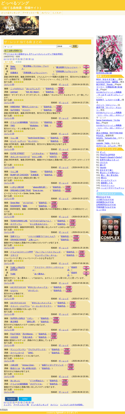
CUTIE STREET (17, 153)
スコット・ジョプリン (20, 306)
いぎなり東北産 (17, 187)
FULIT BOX (15, 334)
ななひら (14, 290)
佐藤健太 (14, 73)
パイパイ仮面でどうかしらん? (41, 236)
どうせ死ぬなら (37, 381)
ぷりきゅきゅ (38, 153)
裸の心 (104, 178)
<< (5, 59)
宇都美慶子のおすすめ (106, 207)
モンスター (33, 141)
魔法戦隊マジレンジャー (67, 67)
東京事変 (14, 322)
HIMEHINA (15, 107)
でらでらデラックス (37, 349)
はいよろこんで (33, 89)
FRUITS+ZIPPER (107, 155)
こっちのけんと (17, 89)
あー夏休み (39, 274)
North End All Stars (36, 138)
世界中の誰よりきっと (109, 160)
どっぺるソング (15, 3)
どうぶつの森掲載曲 (19, 122)
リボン (30, 318)
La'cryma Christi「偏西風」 (108, 82)
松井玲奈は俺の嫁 (104, 73)
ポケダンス (33, 290)
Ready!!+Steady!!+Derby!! (111, 157)
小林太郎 (14, 365)
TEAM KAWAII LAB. (19, 221)
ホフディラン (16, 224)
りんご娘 (14, 138)
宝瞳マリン (15, 236)
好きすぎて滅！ (106, 170)
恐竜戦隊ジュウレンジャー (35, 73)
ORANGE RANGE (18, 240)
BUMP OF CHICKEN (19, 175)
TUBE (13, 274)
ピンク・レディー (18, 141)
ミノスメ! (56, 13)
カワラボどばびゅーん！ (40, 221)
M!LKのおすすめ (103, 197)
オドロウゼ (28, 203)
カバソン (45, 13)
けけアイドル (36, 384)
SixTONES (15, 110)
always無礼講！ (40, 187)
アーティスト (30, 13)
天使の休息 (27, 337)
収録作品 (50, 89)
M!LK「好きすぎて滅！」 (107, 79)
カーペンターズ (17, 353)
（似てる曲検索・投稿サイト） (21, 7)
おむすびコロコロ (18, 287)
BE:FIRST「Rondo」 (105, 84)
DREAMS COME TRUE (20, 190)
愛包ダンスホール (30, 107)
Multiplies (34, 126)
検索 (75, 46)
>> (33, 59)
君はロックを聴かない (109, 173)
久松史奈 (14, 337)
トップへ (7, 405)
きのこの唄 (37, 157)
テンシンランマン (18, 349)
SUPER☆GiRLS (17, 318)
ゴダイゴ (14, 255)
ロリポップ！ (72, 413)
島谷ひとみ (15, 368)
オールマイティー (108, 180)
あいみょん (15, 381)
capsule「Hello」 (103, 143)
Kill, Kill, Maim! (32, 92)
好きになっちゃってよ (38, 287)
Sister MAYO (13, 67)
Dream (33, 172)
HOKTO (53, 157)
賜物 (25, 206)
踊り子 (103, 165)
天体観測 (34, 175)
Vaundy (103, 167)
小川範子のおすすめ (105, 199)
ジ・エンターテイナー (41, 306)
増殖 (46, 126)
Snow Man (15, 203)
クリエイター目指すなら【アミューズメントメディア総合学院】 (35, 54)
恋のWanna (28, 334)
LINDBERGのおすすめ (106, 205)
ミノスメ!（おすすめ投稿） (72, 405)
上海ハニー (33, 240)
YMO (12, 126)
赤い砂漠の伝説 (29, 368)
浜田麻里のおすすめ (105, 202)
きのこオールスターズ (20, 157)
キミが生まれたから (38, 224)
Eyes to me (38, 190)
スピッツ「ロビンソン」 (107, 105)
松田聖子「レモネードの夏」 (109, 100)
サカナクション (108, 185)
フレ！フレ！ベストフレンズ (47, 252)
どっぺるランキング (39, 405)
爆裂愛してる (107, 183)
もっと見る (101, 210)
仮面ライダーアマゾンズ (52, 365)
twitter (25, 399)
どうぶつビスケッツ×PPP (21, 252)
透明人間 (31, 322)
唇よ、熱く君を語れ (109, 175)
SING (30, 353)
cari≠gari (14, 92)
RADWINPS (15, 206)
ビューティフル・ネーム (46, 255)
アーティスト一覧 (21, 405)
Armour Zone (28, 365)
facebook (11, 399)
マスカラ (26, 110)
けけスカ (34, 122)
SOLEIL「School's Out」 (107, 138)
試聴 (86, 66)
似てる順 (9, 62)
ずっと (103, 152)
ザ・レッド (64, 84)
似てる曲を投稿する (13, 51)
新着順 (19, 62)
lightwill (59, 413)
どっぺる (10, 13)
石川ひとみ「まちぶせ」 (107, 146)
